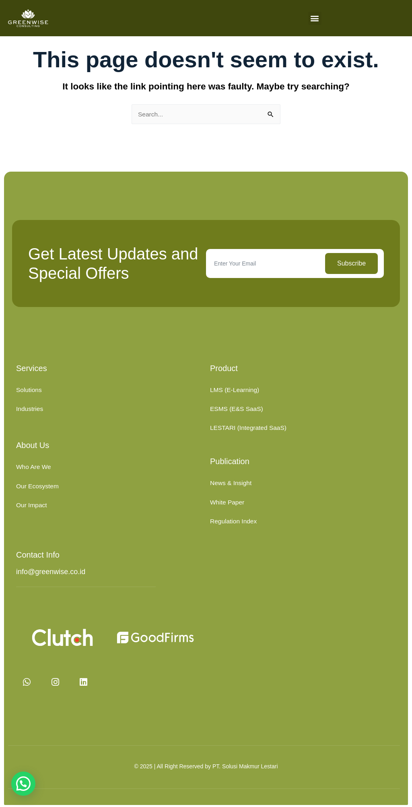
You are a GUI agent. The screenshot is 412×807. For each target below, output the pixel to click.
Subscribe (351, 263)
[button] (314, 18)
